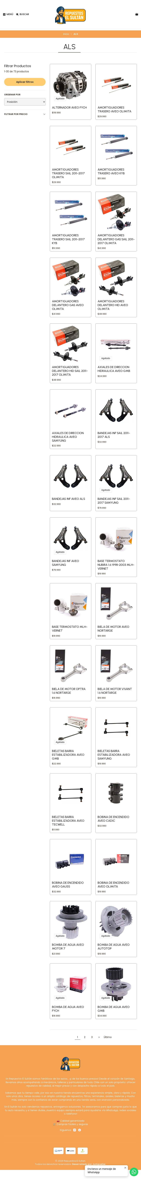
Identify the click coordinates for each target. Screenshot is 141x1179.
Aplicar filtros (25, 80)
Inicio (66, 33)
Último (108, 1046)
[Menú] (8, 14)
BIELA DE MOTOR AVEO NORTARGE (113, 634)
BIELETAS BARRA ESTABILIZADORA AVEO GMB (68, 761)
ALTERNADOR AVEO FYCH (69, 106)
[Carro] (137, 14)
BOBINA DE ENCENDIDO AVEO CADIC (113, 826)
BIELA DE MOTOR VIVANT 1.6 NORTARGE (115, 696)
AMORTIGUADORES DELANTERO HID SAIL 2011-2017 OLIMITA (70, 373)
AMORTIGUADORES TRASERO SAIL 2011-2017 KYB (68, 240)
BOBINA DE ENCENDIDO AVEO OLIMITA (113, 892)
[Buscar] (22, 14)
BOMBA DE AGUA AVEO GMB (114, 1018)
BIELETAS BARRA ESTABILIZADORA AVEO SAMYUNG (114, 761)
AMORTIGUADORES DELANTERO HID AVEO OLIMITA (113, 306)
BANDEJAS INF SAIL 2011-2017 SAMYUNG (114, 504)
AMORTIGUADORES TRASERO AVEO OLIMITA (114, 108)
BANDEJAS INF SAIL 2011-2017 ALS (114, 438)
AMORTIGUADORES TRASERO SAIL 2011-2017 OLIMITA (68, 173)
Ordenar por (12, 93)
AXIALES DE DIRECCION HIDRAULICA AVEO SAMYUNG (68, 439)
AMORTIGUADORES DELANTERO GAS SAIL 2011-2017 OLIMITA (116, 240)
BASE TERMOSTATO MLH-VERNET (69, 634)
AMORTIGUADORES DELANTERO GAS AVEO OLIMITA (68, 306)
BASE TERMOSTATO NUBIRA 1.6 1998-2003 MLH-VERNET (116, 569)
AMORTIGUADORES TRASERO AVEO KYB (111, 171)
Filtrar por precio (25, 112)
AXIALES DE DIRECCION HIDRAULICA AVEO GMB (114, 371)
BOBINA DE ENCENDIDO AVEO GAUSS (68, 892)
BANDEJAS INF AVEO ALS (68, 502)
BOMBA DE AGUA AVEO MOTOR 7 (68, 955)
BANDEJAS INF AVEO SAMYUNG (65, 567)
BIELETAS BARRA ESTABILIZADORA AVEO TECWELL (68, 827)
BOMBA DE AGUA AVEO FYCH (68, 1018)
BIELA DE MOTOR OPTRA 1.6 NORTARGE (69, 696)
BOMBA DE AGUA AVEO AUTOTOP (114, 955)
